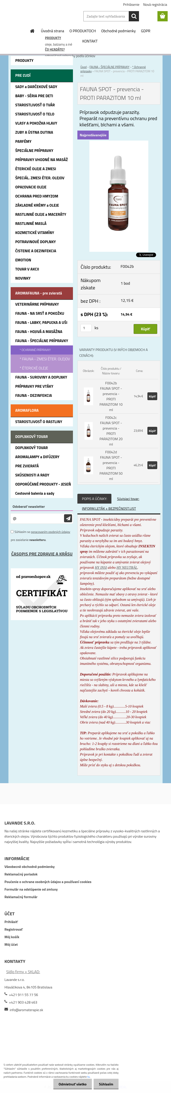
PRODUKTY (53, 37)
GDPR (145, 31)
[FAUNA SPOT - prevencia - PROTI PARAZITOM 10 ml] (118, 143)
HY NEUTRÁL (127, 567)
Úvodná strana (52, 31)
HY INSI (101, 567)
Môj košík (11, 937)
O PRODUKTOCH (82, 31)
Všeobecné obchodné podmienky (29, 866)
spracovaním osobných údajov (50, 531)
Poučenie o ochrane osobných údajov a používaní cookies (47, 881)
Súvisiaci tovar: (128, 498)
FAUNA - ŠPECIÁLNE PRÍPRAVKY (109, 67)
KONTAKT (90, 41)
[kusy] (86, 328)
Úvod (83, 67)
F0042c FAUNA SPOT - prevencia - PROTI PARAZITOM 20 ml (111, 431)
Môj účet (11, 944)
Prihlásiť (11, 921)
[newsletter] (68, 518)
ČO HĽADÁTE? (54, 49)
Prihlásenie (131, 4)
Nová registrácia (155, 4)
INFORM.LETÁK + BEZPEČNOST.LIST (109, 508)
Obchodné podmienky (118, 31)
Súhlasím (106, 1084)
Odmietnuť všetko (72, 1084)
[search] (134, 16)
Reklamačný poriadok (21, 874)
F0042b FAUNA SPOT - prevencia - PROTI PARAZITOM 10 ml (111, 396)
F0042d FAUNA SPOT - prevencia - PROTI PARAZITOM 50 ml (111, 465)
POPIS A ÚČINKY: (94, 498)
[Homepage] (32, 31)
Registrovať (13, 929)
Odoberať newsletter (28, 506)
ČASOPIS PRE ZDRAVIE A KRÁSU (41, 553)
